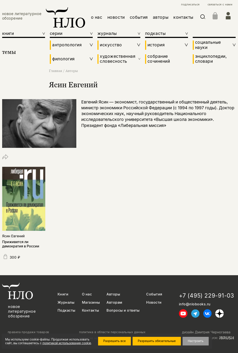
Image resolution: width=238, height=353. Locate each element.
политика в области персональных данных (112, 332)
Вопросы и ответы (123, 310)
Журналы (66, 302)
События (154, 294)
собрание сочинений (158, 59)
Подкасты (66, 310)
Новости (153, 302)
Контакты (90, 310)
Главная (56, 71)
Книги (63, 294)
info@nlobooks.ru (195, 304)
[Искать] (202, 17)
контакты (183, 17)
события (139, 17)
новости (116, 17)
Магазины (91, 302)
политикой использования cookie (66, 343)
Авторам (114, 302)
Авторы (72, 71)
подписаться (190, 4)
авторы (161, 17)
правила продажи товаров (28, 332)
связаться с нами (220, 4)
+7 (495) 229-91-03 (206, 295)
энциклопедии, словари (211, 59)
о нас (96, 17)
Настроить (196, 341)
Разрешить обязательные (157, 341)
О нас (87, 294)
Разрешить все (114, 341)
